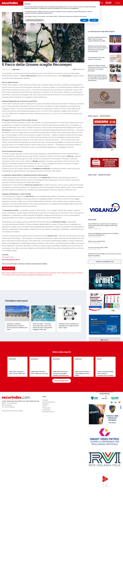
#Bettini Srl (15, 273)
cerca (117, 3)
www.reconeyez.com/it (11, 259)
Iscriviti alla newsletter (105, 261)
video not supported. (104, 16)
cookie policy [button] (75, 8)
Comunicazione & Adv (48, 402)
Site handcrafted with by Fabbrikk (12, 411)
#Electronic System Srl (28, 273)
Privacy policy (46, 408)
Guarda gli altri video (61, 380)
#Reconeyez (6, 273)
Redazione (45, 404)
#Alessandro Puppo (68, 273)
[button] (97, 4)
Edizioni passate (105, 116)
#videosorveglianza (28, 275)
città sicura (6, 69)
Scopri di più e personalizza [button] (34, 20)
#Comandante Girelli (53, 273)
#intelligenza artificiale (43, 275)
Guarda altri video (104, 174)
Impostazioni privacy (48, 411)
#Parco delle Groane (13, 275)
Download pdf (8, 268)
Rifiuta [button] (84, 20)
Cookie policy (46, 409)
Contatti (44, 406)
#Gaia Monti (41, 273)
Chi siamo (45, 400)
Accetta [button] (94, 20)
